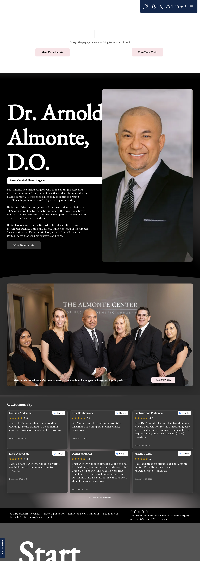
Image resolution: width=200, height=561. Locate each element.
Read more (56, 430)
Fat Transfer (110, 513)
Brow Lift (15, 517)
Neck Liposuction (54, 513)
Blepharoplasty (33, 517)
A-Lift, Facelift (19, 513)
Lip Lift (49, 517)
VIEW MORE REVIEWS (101, 497)
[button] (192, 6)
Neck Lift (36, 513)
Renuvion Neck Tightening (84, 513)
